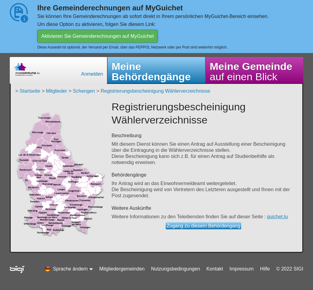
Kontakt (214, 268)
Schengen (84, 91)
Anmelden (92, 74)
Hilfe (265, 268)
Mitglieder (56, 91)
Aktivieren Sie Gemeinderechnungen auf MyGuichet (97, 36)
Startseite (30, 91)
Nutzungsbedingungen (175, 268)
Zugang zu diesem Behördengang (203, 225)
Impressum (242, 268)
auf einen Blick (251, 71)
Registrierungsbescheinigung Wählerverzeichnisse (155, 91)
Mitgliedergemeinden (122, 268)
